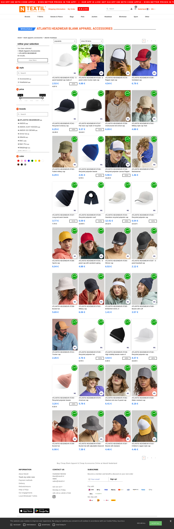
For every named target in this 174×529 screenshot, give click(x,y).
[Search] (117, 9)
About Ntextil (23, 471)
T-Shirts (40, 17)
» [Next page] (155, 38)
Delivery (22, 480)
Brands (27, 17)
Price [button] (21, 86)
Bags (72, 17)
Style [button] (21, 65)
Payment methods (25, 477)
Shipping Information (56, 9)
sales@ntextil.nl (58, 478)
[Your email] (98, 476)
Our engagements (25, 490)
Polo (82, 17)
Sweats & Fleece (56, 17)
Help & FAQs (24, 487)
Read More (121, 521)
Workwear (123, 17)
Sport (136, 17)
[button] (132, 9)
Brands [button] (22, 106)
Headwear (108, 17)
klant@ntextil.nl (58, 473)
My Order (71, 9)
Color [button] (21, 153)
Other (147, 17)
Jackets (94, 17)
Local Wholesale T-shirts (28, 493)
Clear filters (33, 57)
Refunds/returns (25, 484)
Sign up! (113, 476)
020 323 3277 (58, 484)
